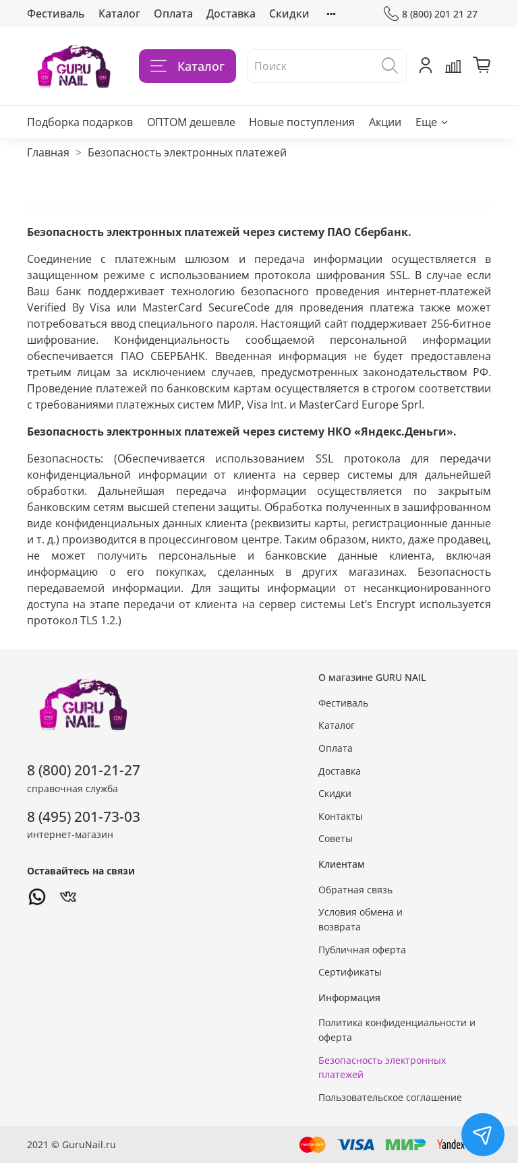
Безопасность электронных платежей (382, 1067)
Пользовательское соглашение (390, 1097)
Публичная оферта (362, 949)
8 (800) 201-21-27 (83, 770)
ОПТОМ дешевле (191, 122)
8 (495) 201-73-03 (83, 816)
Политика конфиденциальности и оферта (397, 1030)
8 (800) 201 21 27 (431, 14)
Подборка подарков (80, 122)
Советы (335, 838)
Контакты (340, 816)
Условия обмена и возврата (360, 919)
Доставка (231, 13)
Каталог (119, 13)
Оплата (173, 13)
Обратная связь (355, 889)
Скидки (289, 13)
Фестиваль (56, 13)
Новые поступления (302, 122)
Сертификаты (350, 971)
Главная (48, 152)
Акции (385, 122)
